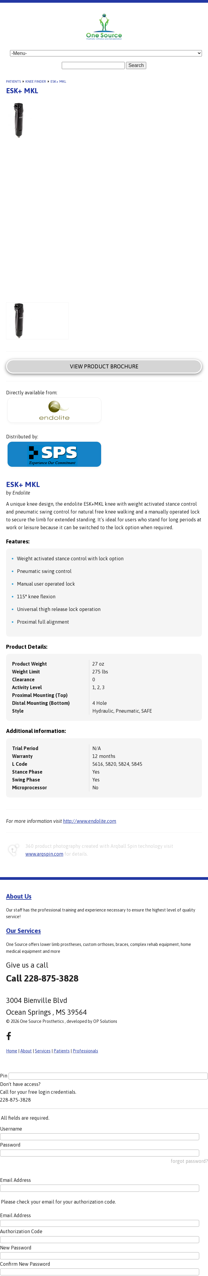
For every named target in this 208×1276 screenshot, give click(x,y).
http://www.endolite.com (89, 821)
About (26, 1050)
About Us (18, 896)
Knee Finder (35, 81)
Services (43, 1050)
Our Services (23, 930)
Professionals (85, 1050)
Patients (13, 81)
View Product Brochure (104, 366)
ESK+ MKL (58, 81)
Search (136, 65)
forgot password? (189, 1161)
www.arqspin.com (44, 854)
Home (11, 1050)
